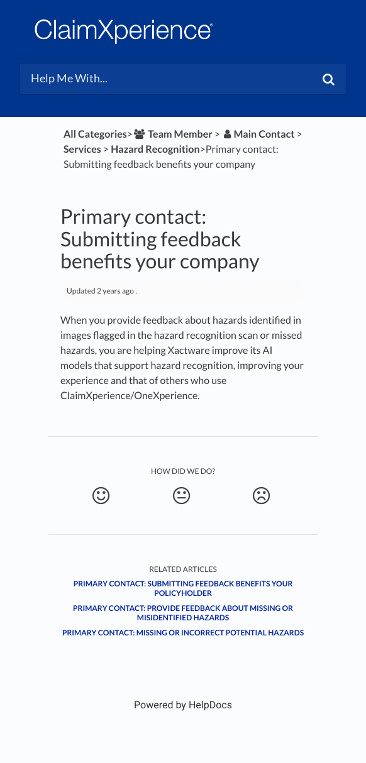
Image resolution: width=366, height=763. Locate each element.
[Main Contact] (258, 134)
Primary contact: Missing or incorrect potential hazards (183, 632)
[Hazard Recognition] (155, 149)
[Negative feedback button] (261, 496)
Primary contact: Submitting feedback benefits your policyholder (183, 588)
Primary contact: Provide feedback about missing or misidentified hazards (183, 612)
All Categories (95, 134)
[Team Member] (173, 134)
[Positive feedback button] (100, 496)
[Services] (82, 149)
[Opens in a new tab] (183, 705)
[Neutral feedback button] (181, 496)
